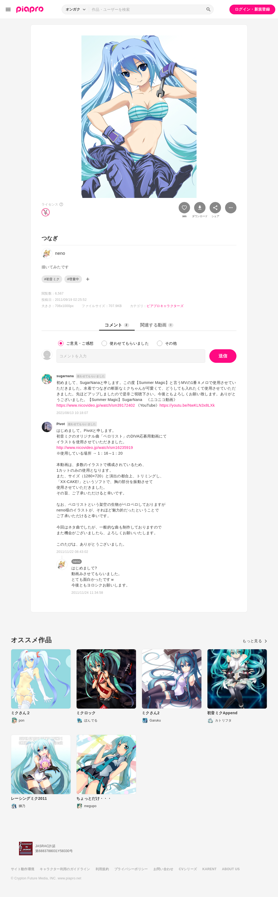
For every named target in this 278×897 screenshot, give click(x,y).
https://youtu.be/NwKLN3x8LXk (187, 405)
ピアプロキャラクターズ (165, 306)
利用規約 (102, 869)
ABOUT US (231, 869)
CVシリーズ (188, 869)
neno (76, 561)
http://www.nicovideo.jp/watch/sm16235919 (94, 447)
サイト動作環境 (22, 869)
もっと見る (254, 641)
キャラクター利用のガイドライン (65, 869)
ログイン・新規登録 (252, 9)
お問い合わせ (163, 869)
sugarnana (65, 376)
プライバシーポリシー (131, 869)
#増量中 (73, 279)
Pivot (60, 424)
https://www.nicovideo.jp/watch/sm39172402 (95, 405)
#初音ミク (51, 279)
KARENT (210, 869)
